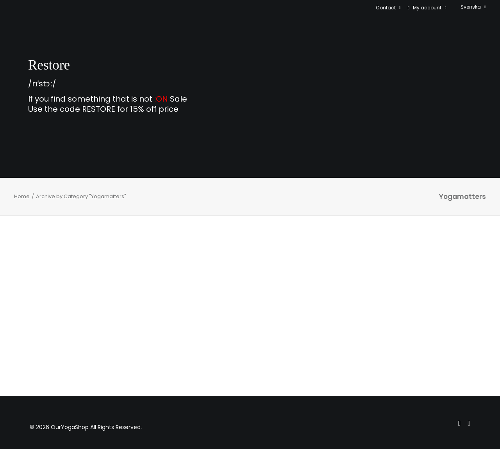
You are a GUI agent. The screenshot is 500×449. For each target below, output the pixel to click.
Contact (388, 7)
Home (22, 196)
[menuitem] (390, 8)
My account (429, 7)
